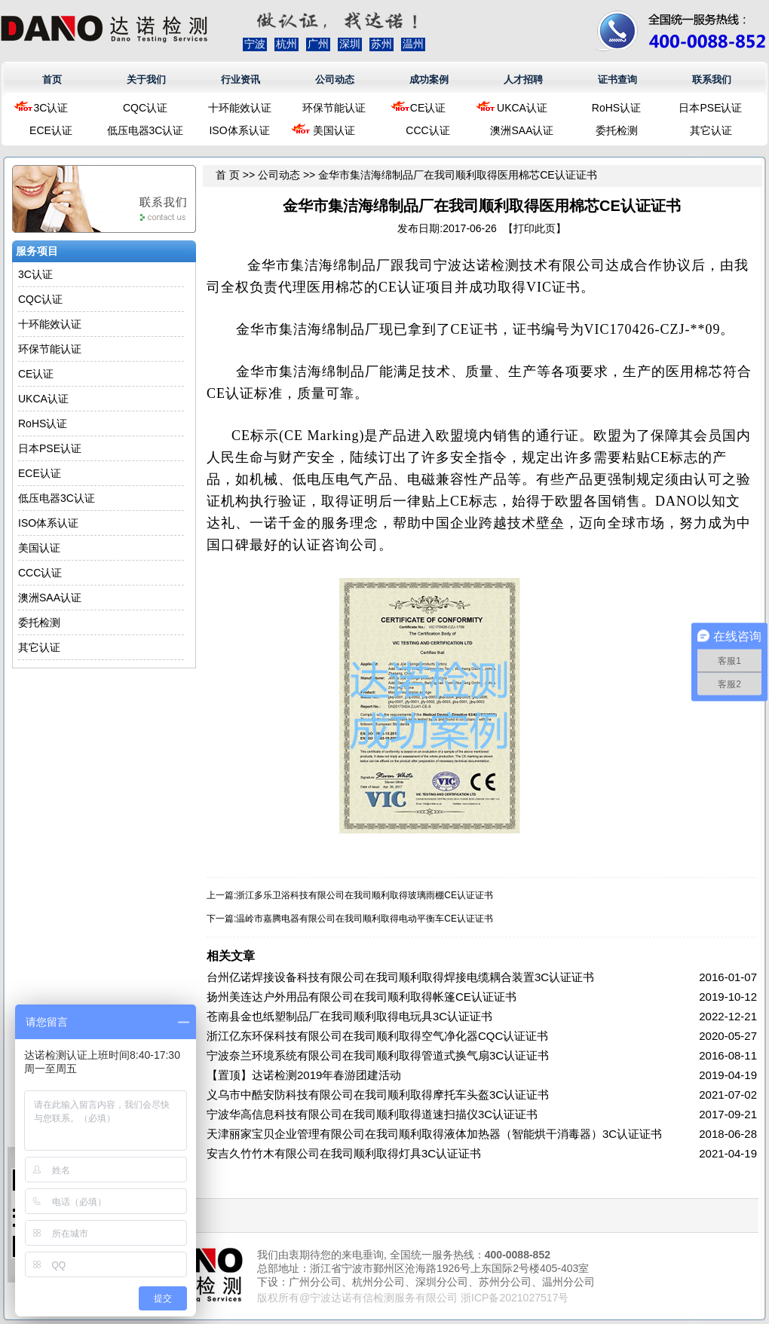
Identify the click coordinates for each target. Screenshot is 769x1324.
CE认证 (428, 108)
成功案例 (429, 79)
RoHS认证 (616, 108)
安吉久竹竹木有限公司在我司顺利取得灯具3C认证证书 (344, 1153)
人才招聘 (523, 79)
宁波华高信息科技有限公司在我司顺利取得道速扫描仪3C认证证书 (372, 1114)
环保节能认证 (334, 108)
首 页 (228, 175)
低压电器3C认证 (145, 130)
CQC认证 (145, 108)
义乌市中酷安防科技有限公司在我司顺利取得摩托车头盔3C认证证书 (378, 1094)
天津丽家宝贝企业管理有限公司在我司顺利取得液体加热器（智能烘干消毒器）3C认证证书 (434, 1133)
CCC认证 (427, 130)
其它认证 (711, 130)
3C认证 (51, 108)
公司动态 (334, 79)
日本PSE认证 (710, 108)
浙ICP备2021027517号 (514, 1298)
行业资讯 (240, 79)
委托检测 (617, 130)
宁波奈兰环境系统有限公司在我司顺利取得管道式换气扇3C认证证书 (378, 1055)
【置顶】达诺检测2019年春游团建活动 (304, 1075)
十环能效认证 (239, 108)
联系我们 (711, 79)
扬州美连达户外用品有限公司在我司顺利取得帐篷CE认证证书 (361, 996)
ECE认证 (50, 130)
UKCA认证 (522, 108)
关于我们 (146, 79)
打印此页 (534, 228)
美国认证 (334, 130)
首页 (52, 79)
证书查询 (617, 79)
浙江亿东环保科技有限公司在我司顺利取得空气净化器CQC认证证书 (377, 1035)
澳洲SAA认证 (521, 130)
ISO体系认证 (239, 130)
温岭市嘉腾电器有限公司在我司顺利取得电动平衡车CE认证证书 (364, 918)
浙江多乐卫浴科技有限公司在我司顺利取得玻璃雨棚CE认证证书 (364, 895)
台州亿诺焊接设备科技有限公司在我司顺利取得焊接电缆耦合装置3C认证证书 (400, 977)
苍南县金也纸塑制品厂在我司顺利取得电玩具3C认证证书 (349, 1016)
